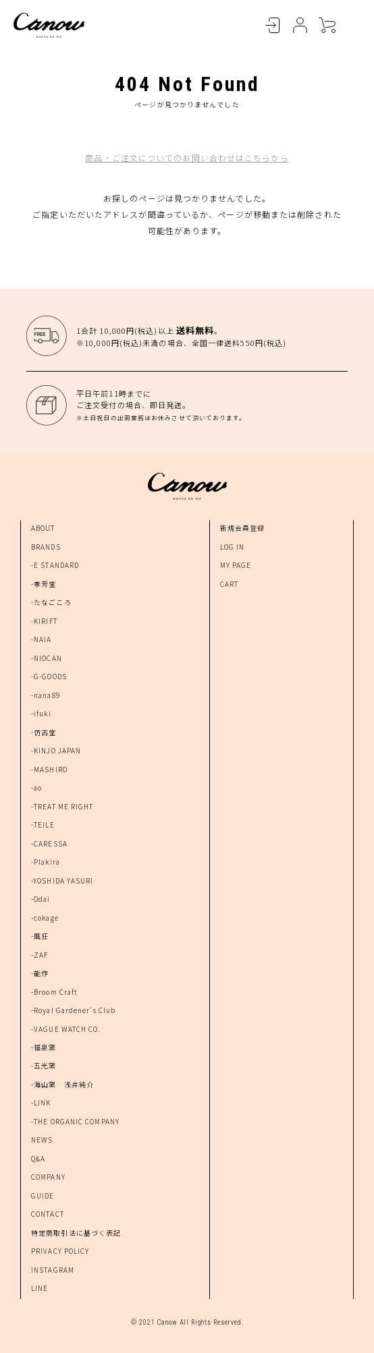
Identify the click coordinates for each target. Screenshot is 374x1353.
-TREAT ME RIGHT (62, 806)
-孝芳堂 (43, 584)
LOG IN (232, 547)
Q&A (38, 1158)
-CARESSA (49, 843)
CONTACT (47, 1214)
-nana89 (45, 695)
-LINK (41, 1102)
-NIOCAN (46, 658)
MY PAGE (236, 565)
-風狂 (40, 936)
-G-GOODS (49, 676)
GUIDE (43, 1195)
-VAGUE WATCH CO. (66, 1029)
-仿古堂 (43, 732)
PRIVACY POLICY (60, 1251)
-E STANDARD (55, 565)
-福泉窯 (43, 1047)
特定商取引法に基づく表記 (76, 1233)
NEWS (42, 1139)
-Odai (41, 899)
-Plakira (45, 862)
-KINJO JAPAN (56, 750)
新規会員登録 (242, 528)
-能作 (40, 973)
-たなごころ (51, 602)
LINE (39, 1288)
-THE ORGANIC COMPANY (75, 1121)
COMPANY (48, 1177)
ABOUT (43, 528)
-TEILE (43, 824)
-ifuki (41, 713)
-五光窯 (43, 1065)
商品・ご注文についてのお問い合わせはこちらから (186, 157)
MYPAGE (300, 26)
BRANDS (46, 547)
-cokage (45, 918)
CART (327, 26)
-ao (36, 787)
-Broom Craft (54, 992)
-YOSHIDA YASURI (62, 880)
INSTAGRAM (52, 1270)
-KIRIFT (44, 621)
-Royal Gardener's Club (73, 1010)
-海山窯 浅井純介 (62, 1084)
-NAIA (41, 639)
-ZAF (39, 955)
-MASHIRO (49, 769)
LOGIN (273, 26)
